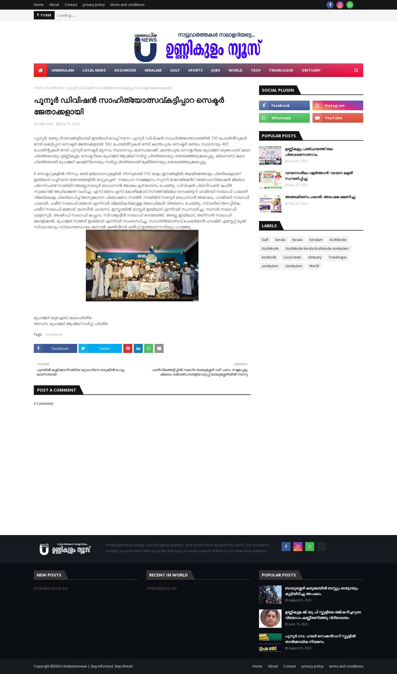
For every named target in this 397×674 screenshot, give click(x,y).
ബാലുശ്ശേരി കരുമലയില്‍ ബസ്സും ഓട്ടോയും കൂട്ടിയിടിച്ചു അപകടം (321, 590)
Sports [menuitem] (195, 70)
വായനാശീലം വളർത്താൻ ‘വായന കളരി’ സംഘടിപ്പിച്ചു (319, 175)
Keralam (316, 239)
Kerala (297, 239)
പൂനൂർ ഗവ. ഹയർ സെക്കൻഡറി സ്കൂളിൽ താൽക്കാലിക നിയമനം (320, 638)
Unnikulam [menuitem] (63, 70)
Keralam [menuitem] (153, 70)
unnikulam (270, 266)
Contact (71, 4)
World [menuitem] (235, 70)
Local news (292, 257)
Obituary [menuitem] (311, 70)
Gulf (265, 239)
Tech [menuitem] (255, 70)
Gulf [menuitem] (175, 70)
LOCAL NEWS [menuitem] (94, 70)
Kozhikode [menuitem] (125, 70)
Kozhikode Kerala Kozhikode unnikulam (317, 248)
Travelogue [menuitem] (281, 70)
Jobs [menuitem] (215, 70)
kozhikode (338, 239)
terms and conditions (127, 4)
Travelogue (338, 257)
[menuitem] (40, 70)
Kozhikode (54, 87)
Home (39, 4)
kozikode (269, 257)
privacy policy (94, 4)
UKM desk (45, 123)
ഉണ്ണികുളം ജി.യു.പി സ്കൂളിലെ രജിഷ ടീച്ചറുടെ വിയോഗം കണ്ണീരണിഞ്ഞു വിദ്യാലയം (323, 614)
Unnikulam (293, 266)
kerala (280, 239)
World (314, 266)
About (54, 4)
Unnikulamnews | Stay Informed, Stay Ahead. (97, 666)
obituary (315, 257)
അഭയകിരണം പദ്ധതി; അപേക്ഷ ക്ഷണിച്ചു (320, 196)
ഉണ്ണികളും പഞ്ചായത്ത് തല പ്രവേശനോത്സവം (309, 151)
